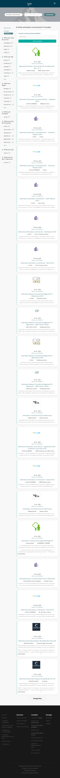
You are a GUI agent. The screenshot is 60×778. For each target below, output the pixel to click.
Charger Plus (37, 698)
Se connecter (21, 724)
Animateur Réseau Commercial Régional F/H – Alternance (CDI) (37, 295)
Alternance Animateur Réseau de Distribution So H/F (37, 679)
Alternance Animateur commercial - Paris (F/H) (37, 263)
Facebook (49, 718)
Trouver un (36, 718)
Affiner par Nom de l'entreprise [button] (8, 122)
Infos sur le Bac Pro (37, 738)
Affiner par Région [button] (6, 84)
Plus (5, 79)
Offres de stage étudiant (30, 773)
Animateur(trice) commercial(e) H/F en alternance (37, 579)
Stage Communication (30, 768)
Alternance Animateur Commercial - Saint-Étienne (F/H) (37, 200)
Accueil (4, 715)
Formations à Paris (37, 741)
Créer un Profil (35, 750)
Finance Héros (6, 741)
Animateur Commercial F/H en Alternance (37, 415)
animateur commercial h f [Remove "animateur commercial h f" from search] (9, 33)
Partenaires (5, 744)
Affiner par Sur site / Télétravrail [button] (7, 158)
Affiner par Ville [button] (8, 57)
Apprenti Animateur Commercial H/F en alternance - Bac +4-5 (37, 67)
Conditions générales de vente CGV (8, 736)
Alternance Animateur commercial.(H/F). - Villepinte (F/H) (37, 100)
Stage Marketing (30, 771)
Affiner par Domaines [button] (6, 113)
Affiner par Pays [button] (8, 150)
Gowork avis (35, 730)
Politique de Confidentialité (6, 731)
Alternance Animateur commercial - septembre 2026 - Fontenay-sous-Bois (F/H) (37, 448)
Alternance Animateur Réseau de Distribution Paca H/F (37, 641)
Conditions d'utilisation (5, 721)
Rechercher (50, 15)
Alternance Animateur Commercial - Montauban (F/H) (37, 232)
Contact (4, 718)
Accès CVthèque (22, 721)
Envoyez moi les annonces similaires (29, 33)
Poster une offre (22, 718)
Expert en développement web (36, 745)
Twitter (48, 721)
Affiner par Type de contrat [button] (8, 39)
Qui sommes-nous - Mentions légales (8, 726)
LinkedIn (48, 724)
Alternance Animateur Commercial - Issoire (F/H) (37, 480)
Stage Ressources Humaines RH (30, 766)
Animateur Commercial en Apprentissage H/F (37, 541)
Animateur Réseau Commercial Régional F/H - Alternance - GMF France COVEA (37, 324)
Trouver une (35, 721)
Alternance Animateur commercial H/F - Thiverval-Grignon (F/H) (37, 133)
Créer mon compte (23, 727)
